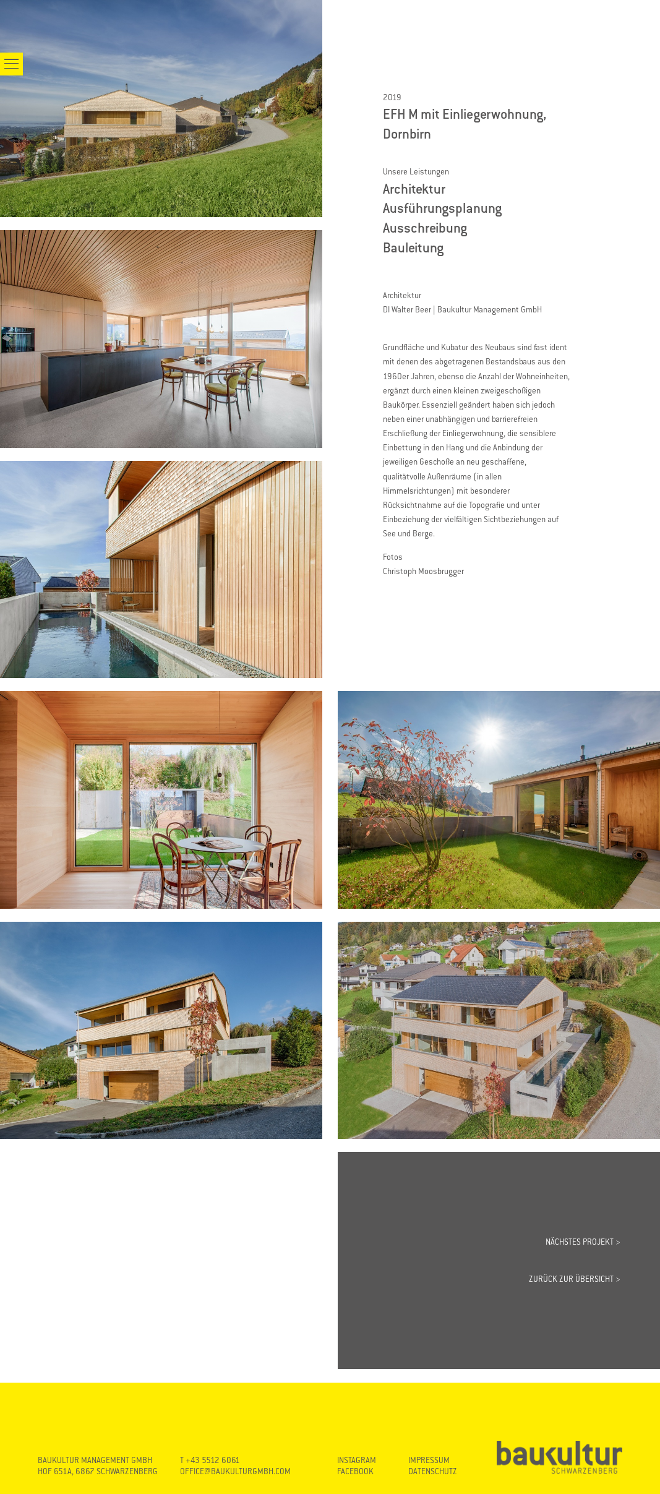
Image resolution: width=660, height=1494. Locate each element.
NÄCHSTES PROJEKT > (583, 1242)
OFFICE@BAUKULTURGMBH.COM (235, 1471)
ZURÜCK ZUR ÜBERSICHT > (574, 1279)
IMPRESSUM (429, 1460)
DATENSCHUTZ (432, 1471)
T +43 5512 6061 (210, 1460)
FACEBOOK (355, 1471)
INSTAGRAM (356, 1460)
